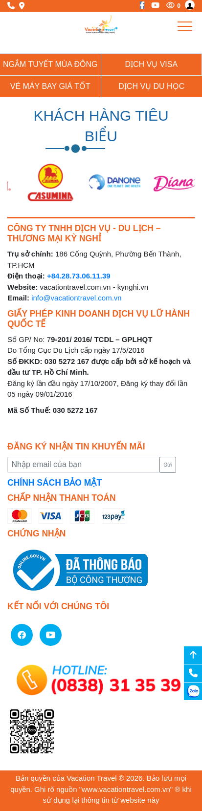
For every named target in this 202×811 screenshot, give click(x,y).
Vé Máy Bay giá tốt (50, 86)
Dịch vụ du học (151, 86)
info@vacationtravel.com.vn (76, 298)
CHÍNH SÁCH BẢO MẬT (54, 483)
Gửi (167, 465)
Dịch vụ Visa (151, 64)
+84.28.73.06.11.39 (79, 276)
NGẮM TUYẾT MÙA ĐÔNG (50, 64)
